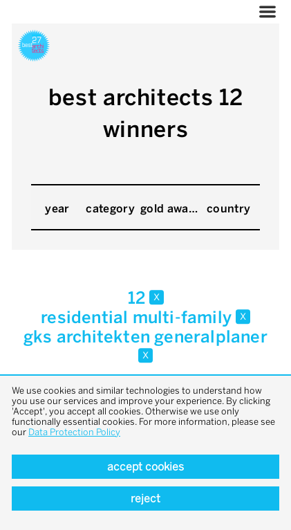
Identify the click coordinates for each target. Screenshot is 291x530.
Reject (145, 498)
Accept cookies (145, 466)
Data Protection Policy (74, 432)
